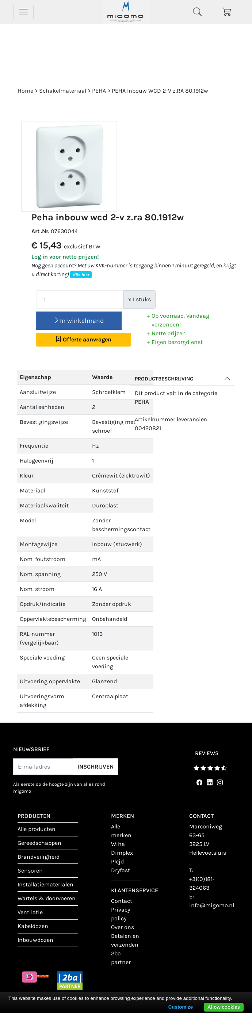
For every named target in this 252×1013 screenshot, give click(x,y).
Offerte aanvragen (83, 339)
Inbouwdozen (35, 939)
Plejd (117, 861)
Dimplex (122, 852)
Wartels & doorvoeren (47, 898)
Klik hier (81, 274)
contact (121, 900)
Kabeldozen (33, 926)
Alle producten (37, 829)
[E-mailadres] (43, 766)
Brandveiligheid (39, 856)
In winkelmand (78, 320)
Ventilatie (30, 912)
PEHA (142, 401)
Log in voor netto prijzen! (65, 256)
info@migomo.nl (211, 905)
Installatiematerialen (45, 884)
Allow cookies (223, 1007)
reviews (207, 753)
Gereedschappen (39, 842)
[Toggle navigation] (23, 12)
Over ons (122, 927)
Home (25, 90)
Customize (180, 1007)
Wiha (118, 843)
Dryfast (120, 870)
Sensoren (30, 870)
